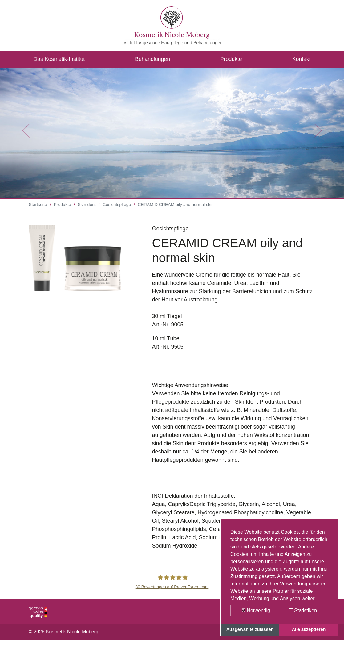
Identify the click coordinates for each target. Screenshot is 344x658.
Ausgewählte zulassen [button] (250, 629)
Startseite (38, 209)
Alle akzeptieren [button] (309, 629)
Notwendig (256, 610)
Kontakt (301, 59)
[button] (26, 135)
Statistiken (303, 610)
